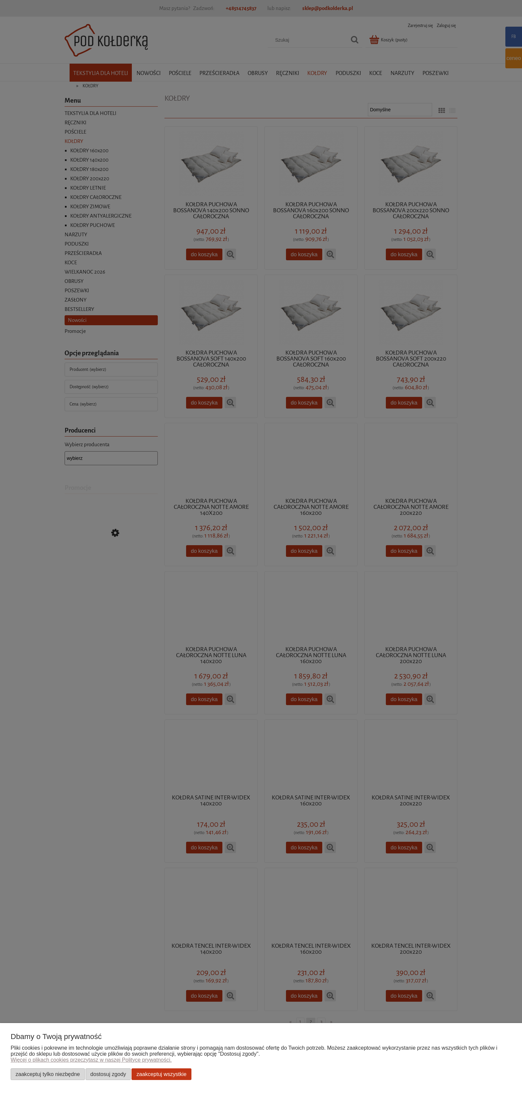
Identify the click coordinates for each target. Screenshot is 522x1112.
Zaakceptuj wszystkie (161, 1074)
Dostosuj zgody (108, 1074)
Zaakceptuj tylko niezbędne (48, 1074)
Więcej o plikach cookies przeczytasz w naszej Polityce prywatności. (91, 1060)
